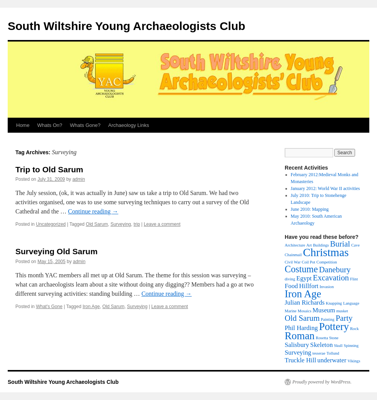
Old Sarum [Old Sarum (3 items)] (302, 318)
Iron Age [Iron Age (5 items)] (303, 294)
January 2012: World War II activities (325, 188)
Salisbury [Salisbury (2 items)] (297, 344)
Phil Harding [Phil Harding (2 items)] (301, 328)
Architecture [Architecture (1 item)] (295, 245)
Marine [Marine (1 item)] (291, 311)
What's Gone (49, 306)
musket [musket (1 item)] (342, 311)
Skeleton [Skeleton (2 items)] (321, 344)
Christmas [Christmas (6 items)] (326, 252)
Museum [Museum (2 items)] (323, 310)
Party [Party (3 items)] (343, 318)
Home (23, 125)
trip (136, 224)
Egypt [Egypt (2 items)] (304, 278)
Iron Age (91, 306)
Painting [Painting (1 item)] (328, 319)
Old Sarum (97, 224)
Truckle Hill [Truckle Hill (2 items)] (300, 360)
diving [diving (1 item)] (290, 279)
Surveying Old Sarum (56, 251)
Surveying (120, 224)
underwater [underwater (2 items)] (331, 360)
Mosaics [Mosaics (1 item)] (305, 311)
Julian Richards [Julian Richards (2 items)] (305, 302)
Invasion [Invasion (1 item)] (327, 287)
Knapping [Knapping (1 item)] (334, 303)
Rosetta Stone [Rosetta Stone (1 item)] (327, 338)
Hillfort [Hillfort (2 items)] (308, 286)
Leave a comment (162, 224)
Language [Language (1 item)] (351, 303)
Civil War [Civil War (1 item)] (292, 262)
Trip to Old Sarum (49, 169)
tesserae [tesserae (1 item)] (318, 353)
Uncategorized (50, 224)
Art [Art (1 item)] (309, 245)
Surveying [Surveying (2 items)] (298, 352)
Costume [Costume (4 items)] (301, 269)
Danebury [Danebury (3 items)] (334, 269)
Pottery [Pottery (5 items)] (334, 326)
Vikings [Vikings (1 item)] (353, 361)
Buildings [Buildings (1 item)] (321, 245)
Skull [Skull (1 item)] (338, 345)
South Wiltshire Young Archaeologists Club (126, 26)
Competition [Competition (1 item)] (327, 262)
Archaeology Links (128, 125)
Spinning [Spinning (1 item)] (351, 345)
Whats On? (49, 125)
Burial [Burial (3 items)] (340, 243)
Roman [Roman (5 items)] (300, 336)
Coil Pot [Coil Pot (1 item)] (308, 262)
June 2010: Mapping (310, 209)
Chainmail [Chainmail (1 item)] (293, 255)
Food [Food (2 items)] (291, 286)
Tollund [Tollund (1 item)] (333, 353)
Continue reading (93, 211)
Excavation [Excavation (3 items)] (331, 277)
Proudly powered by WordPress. (322, 382)
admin (78, 179)
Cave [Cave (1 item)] (355, 245)
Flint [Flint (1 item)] (354, 279)
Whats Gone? (85, 125)
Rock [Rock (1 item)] (354, 329)
